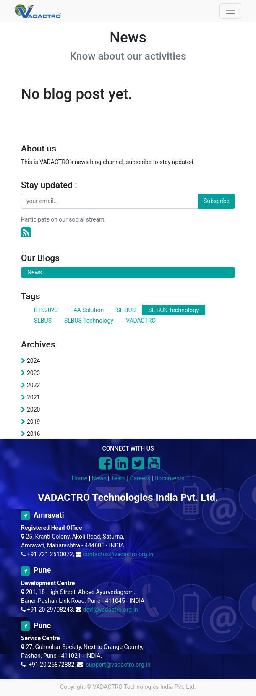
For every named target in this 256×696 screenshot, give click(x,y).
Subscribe (217, 201)
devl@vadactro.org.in (110, 609)
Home (80, 478)
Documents (169, 478)
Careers (140, 478)
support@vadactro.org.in (118, 664)
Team (118, 478)
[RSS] (26, 233)
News (99, 478)
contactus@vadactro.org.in (118, 554)
